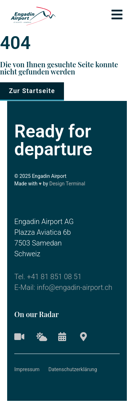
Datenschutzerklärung (72, 369)
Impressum (26, 369)
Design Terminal (67, 183)
